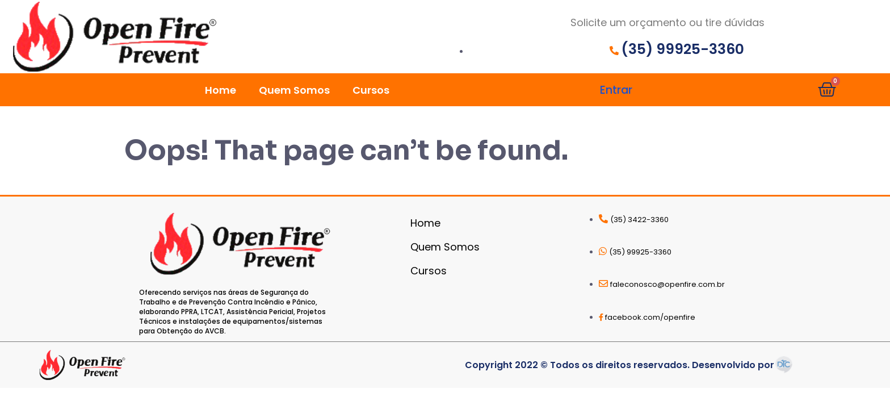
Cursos (370, 90)
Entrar (616, 90)
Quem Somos (294, 90)
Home (220, 90)
